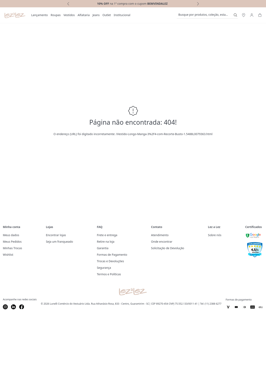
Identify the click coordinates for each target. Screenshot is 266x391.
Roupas (56, 15)
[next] (198, 3)
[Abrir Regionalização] (243, 15)
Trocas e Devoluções (110, 261)
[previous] (67, 3)
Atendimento (160, 235)
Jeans (96, 15)
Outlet (107, 15)
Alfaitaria (84, 15)
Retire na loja (105, 241)
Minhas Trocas (12, 248)
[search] (205, 15)
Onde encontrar (161, 241)
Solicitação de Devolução (167, 248)
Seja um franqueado (59, 241)
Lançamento (39, 15)
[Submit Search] (235, 15)
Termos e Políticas (109, 274)
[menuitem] (40, 15)
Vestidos (69, 15)
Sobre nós (214, 235)
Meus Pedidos (12, 241)
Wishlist (8, 255)
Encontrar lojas (56, 235)
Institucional (122, 15)
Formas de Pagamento (112, 255)
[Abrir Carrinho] (260, 15)
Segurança (104, 268)
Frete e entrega (107, 235)
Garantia (102, 248)
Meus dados (11, 235)
